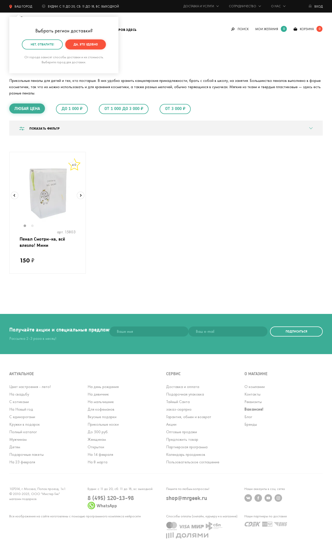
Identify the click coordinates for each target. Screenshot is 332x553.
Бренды (250, 424)
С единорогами (22, 416)
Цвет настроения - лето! (30, 386)
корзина (307, 29)
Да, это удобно (86, 43)
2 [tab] (35, 226)
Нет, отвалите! (42, 43)
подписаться (296, 331)
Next (80, 195)
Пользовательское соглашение (192, 462)
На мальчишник (101, 401)
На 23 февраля (22, 462)
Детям (14, 447)
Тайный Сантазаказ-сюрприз (178, 405)
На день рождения (103, 386)
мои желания (266, 29)
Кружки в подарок (24, 424)
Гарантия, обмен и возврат (188, 416)
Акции (171, 424)
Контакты (252, 394)
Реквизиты (253, 401)
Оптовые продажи (181, 431)
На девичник (98, 394)
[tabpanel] (48, 192)
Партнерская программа (187, 447)
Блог (248, 416)
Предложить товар (182, 439)
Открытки (96, 447)
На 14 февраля (100, 454)
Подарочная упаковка (185, 394)
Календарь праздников (185, 454)
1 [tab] (27, 226)
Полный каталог (23, 431)
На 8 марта (97, 462)
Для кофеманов (101, 409)
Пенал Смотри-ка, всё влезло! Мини (42, 242)
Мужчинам (18, 439)
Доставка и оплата (182, 386)
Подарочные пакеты (26, 454)
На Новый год (21, 409)
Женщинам (97, 439)
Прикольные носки (103, 424)
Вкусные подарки (102, 416)
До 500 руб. (98, 431)
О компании (254, 386)
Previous (14, 195)
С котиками (19, 401)
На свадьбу (19, 394)
